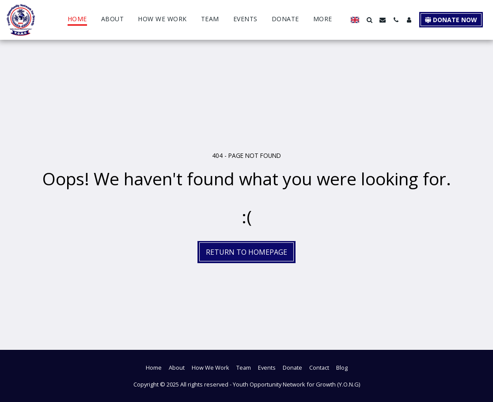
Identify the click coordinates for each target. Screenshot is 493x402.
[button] (369, 20)
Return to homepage (246, 252)
